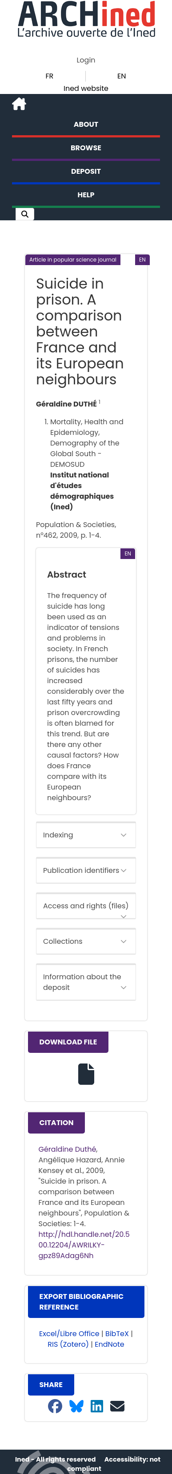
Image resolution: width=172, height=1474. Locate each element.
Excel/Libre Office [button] (69, 1334)
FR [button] (49, 76)
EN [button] (121, 76)
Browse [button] (86, 148)
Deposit (86, 171)
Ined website (86, 88)
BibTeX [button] (117, 1334)
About (86, 124)
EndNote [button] (109, 1344)
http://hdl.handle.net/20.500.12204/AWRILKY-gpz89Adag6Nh (84, 1245)
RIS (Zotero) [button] (68, 1344)
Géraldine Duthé (67, 1149)
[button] (25, 214)
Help (86, 195)
